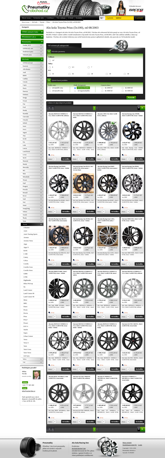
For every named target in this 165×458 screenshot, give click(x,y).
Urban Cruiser (28, 336)
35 (52, 74)
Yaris (25, 346)
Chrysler (25, 120)
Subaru (25, 212)
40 (127, 74)
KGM (24, 139)
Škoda (25, 218)
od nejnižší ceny (57, 88)
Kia (24, 142)
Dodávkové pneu (28, 52)
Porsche (25, 189)
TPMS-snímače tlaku (33, 31)
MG (24, 170)
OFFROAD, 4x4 (28, 48)
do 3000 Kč (109, 91)
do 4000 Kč (129, 88)
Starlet (26, 330)
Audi (24, 72)
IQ (24, 287)
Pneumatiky (33, 41)
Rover (25, 196)
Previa (26, 313)
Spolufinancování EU (130, 445)
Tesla (24, 221)
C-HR (26, 254)
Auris (25, 231)
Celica (26, 260)
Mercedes (26, 167)
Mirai (25, 300)
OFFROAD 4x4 (28, 63)
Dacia (24, 88)
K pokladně (138, 18)
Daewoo (25, 91)
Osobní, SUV (27, 45)
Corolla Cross (28, 267)
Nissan (25, 180)
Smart (25, 205)
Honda (25, 110)
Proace (26, 323)
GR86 (26, 274)
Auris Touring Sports (30, 234)
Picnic (26, 310)
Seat (24, 202)
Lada (24, 145)
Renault (25, 193)
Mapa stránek (127, 443)
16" (53, 60)
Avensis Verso (28, 241)
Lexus (25, 155)
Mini (24, 174)
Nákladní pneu (27, 55)
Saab (24, 199)
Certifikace (50, 18)
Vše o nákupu (61, 18)
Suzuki (25, 215)
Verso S (26, 343)
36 (72, 74)
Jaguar (25, 132)
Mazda (25, 164)
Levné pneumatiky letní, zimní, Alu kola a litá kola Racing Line (37, 6)
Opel (24, 183)
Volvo (24, 359)
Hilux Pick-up (28, 283)
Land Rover (26, 151)
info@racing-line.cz (28, 391)
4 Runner (27, 227)
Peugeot (25, 186)
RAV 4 (26, 326)
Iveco (24, 129)
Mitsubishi (26, 177)
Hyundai (25, 113)
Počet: (50, 159)
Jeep (24, 136)
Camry (26, 257)
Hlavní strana (25, 22)
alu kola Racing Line (79, 448)
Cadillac (25, 79)
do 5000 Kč (129, 91)
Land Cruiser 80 (29, 293)
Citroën (25, 82)
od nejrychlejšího (83, 88)
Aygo (25, 244)
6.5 (72, 67)
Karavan (25, 66)
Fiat (24, 104)
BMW (25, 75)
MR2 (25, 303)
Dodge (25, 98)
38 (91, 74)
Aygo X (26, 247)
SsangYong (26, 208)
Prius (25, 316)
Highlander (27, 280)
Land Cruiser (28, 290)
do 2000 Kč (109, 88)
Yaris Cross (27, 349)
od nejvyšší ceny (57, 91)
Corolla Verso (28, 270)
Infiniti (25, 123)
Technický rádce (38, 18)
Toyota (25, 224)
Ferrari (25, 101)
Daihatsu (25, 94)
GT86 (25, 277)
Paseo (25, 306)
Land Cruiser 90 (29, 297)
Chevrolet (26, 117)
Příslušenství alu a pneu (33, 37)
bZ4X (25, 251)
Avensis (26, 237)
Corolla (26, 264)
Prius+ (26, 320)
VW (24, 362)
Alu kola (33, 59)
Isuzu (24, 126)
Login (140, 445)
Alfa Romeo (26, 69)
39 (109, 74)
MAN (24, 158)
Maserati (25, 161)
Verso (25, 339)
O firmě (70, 18)
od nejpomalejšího (84, 91)
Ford (24, 107)
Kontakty (79, 18)
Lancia (25, 148)
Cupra (25, 85)
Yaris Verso (27, 353)
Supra (25, 333)
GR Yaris (27, 356)
